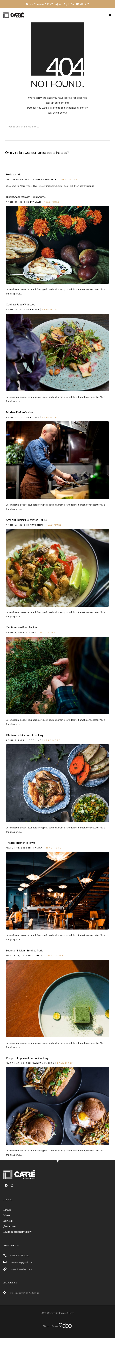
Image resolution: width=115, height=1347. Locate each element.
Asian (33, 632)
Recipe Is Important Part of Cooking (27, 1058)
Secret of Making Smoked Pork (24, 950)
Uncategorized (47, 179)
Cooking (36, 525)
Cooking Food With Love (20, 304)
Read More (69, 179)
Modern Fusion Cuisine (19, 412)
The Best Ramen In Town (20, 842)
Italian (35, 202)
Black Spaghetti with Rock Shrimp (26, 196)
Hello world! (13, 174)
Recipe (35, 309)
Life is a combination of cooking (24, 735)
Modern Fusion (43, 1063)
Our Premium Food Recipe (21, 627)
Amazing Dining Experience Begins (26, 519)
